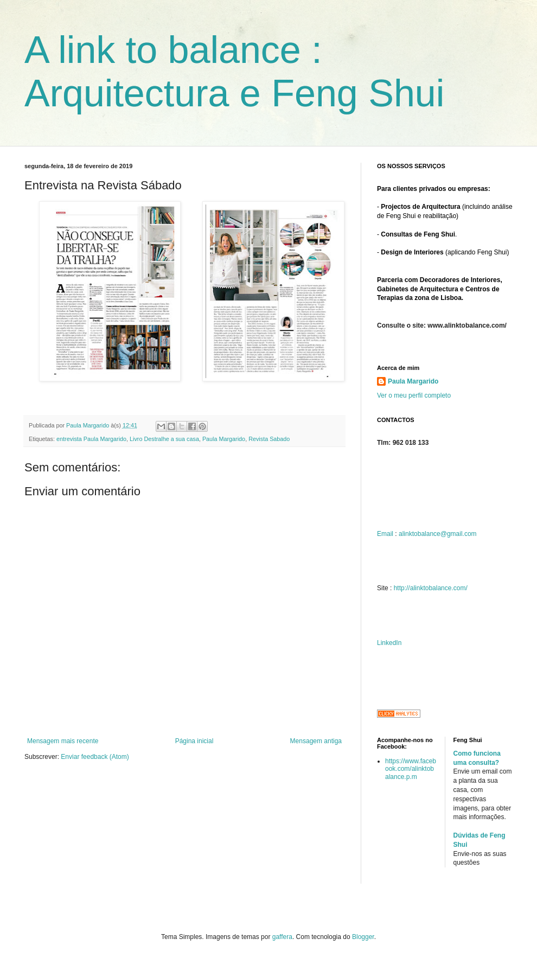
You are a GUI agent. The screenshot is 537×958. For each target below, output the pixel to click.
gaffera (282, 937)
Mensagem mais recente (62, 741)
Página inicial (194, 741)
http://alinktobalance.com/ (431, 588)
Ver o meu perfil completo (414, 395)
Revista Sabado (269, 439)
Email (385, 534)
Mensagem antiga (316, 741)
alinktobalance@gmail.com (438, 534)
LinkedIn (389, 643)
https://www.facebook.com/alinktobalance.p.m (410, 769)
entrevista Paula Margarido (91, 439)
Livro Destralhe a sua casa (164, 439)
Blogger (363, 937)
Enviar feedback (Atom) (95, 757)
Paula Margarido (223, 439)
